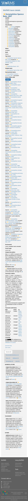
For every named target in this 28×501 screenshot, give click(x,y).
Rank (6, 52)
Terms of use (18, 464)
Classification (8, 24)
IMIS (14, 412)
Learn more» (26, 493)
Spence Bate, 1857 (13, 70)
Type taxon (8, 56)
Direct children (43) (10, 77)
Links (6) (17, 361)
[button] (4, 14)
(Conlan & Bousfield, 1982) (13, 152)
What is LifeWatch (5, 464)
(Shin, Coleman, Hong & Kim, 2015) (13, 135)
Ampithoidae (10, 45)
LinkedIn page (5, 486)
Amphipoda (10, 37)
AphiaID (7, 18)
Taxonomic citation (10, 273)
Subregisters (4, 466)
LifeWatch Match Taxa (20, 474)
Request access (19, 466)
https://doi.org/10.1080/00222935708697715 (13, 262)
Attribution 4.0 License (10, 342)
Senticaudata (10, 39)
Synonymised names (10, 72)
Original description (10, 252)
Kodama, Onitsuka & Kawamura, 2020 (13, 127)
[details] (13, 264)
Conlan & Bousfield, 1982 (14, 384)
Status (7, 48)
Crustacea (10, 29)
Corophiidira (10, 42)
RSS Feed (4, 484)
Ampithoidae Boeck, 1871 (12, 66)
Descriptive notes (9, 266)
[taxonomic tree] (8, 345)
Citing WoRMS (18, 463)
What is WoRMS (5, 463)
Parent (7, 64)
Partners (3, 468)
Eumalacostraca (11, 34)
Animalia (12, 26)
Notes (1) (8, 358)
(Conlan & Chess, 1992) (12, 199)
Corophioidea (11, 43)
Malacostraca (11, 32)
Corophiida (10, 40)
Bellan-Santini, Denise (20, 313)
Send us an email (6, 481)
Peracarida (10, 36)
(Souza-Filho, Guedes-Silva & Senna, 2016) (14, 108)
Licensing (7, 337)
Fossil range (8, 248)
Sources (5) (8, 351)
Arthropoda (10, 28)
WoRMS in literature (5, 471)
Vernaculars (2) (9, 361)
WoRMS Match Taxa (20, 472)
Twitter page (5, 483)
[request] (19, 397)
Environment (8, 244)
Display (8, 79)
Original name (8, 68)
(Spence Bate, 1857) (13, 237)
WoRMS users (4, 469)
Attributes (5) (16, 358)
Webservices (18, 475)
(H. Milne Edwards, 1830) (12, 61)
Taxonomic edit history (11, 307)
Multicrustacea (11, 31)
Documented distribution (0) (12, 355)
